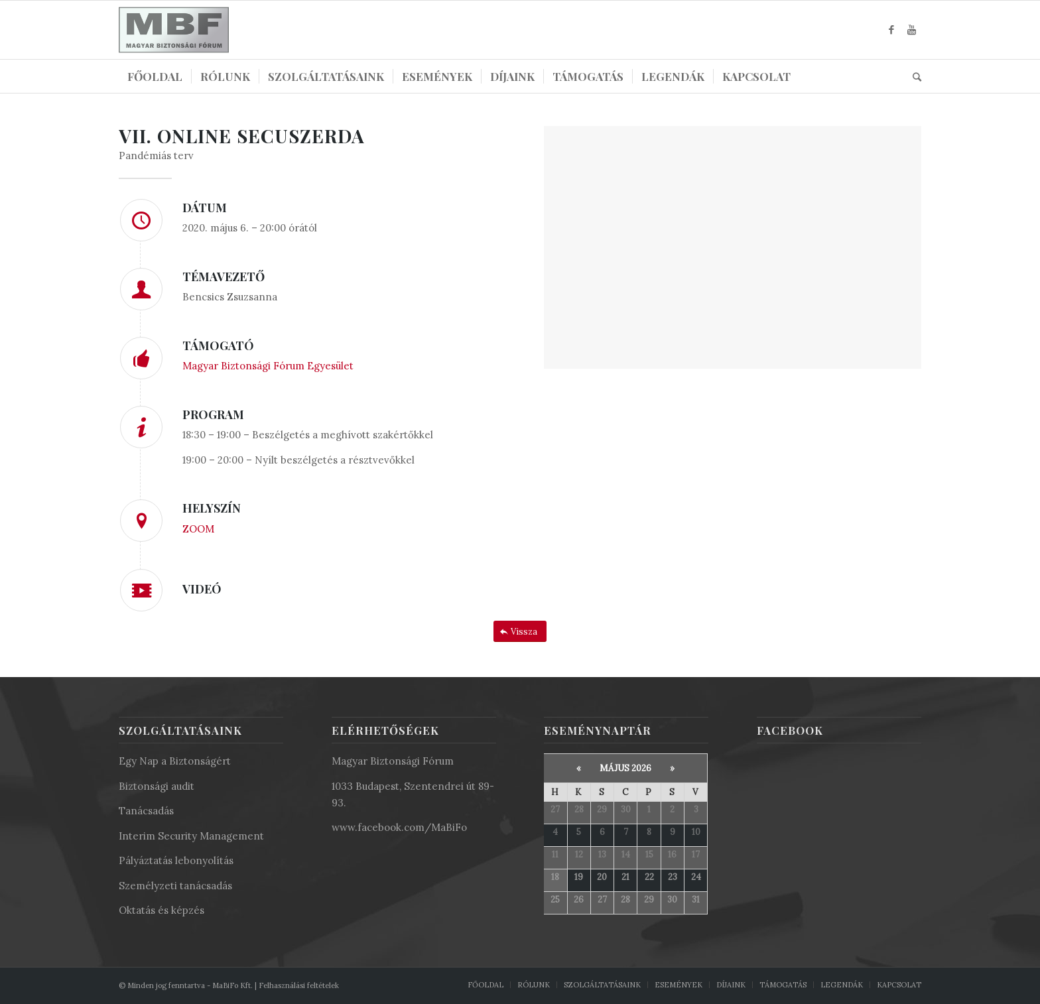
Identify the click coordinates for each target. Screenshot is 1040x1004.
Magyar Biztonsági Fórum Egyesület (268, 365)
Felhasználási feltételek (299, 985)
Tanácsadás (146, 810)
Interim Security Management (191, 836)
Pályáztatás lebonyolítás (176, 860)
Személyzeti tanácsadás (175, 885)
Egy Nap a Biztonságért (175, 761)
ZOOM (198, 529)
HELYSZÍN (211, 508)
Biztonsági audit (156, 786)
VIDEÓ (202, 589)
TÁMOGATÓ (218, 345)
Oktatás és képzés (161, 910)
